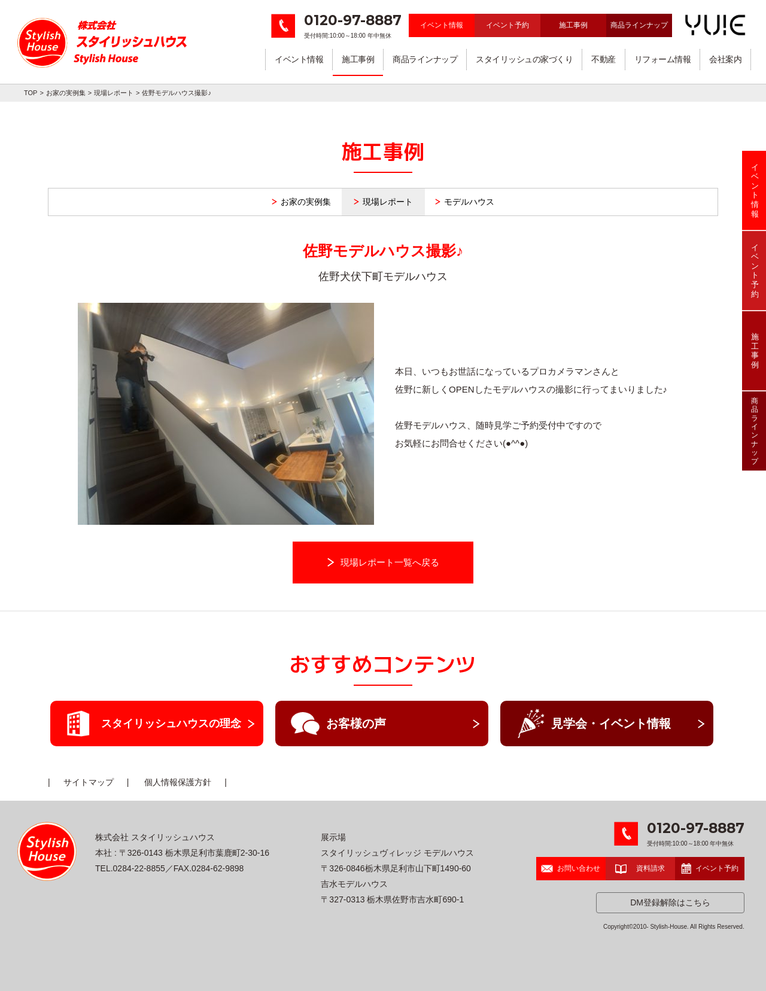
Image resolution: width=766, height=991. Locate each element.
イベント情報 (441, 25)
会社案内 (725, 59)
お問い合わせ (570, 868)
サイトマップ (88, 782)
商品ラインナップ (639, 25)
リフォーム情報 (662, 59)
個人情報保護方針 (177, 782)
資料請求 (640, 868)
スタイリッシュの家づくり (524, 59)
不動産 (603, 59)
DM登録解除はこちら (670, 902)
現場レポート (113, 92)
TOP (30, 92)
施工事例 (573, 25)
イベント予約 (507, 25)
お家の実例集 (66, 92)
